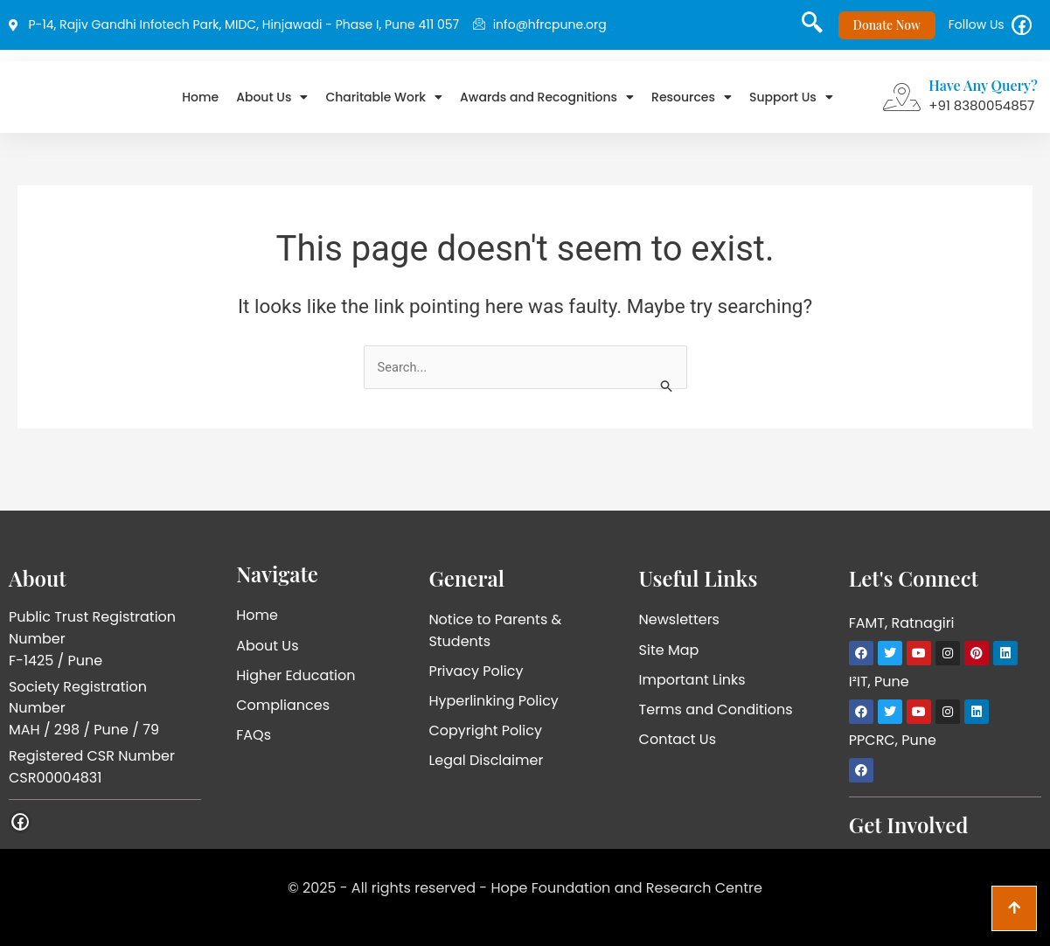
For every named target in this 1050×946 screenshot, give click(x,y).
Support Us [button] (791, 103)
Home (200, 103)
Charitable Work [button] (383, 103)
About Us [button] (272, 103)
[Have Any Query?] (901, 103)
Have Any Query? (983, 91)
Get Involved (909, 824)
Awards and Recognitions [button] (547, 103)
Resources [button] (691, 103)
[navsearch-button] (806, 30)
